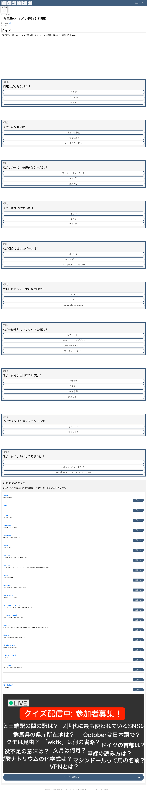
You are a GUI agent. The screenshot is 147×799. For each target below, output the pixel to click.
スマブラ (73, 178)
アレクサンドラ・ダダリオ (73, 340)
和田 (10, 23)
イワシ (73, 213)
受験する (138, 500)
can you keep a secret (73, 305)
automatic (73, 294)
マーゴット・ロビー (73, 351)
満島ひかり (73, 396)
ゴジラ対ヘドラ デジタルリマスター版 (73, 472)
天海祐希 (73, 381)
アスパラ (73, 224)
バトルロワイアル (73, 143)
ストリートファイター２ (73, 173)
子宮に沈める (73, 138)
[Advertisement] (73, 59)
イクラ (73, 219)
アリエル (73, 97)
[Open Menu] (139, 3)
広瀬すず (73, 386)
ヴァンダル (73, 426)
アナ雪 (73, 92)
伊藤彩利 (73, 391)
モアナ (73, 102)
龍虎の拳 (73, 183)
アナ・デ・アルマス (73, 345)
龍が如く (73, 254)
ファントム (73, 432)
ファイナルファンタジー (73, 264)
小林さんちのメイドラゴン (73, 467)
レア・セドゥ (73, 335)
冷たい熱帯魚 (73, 132)
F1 (73, 462)
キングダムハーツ (73, 259)
